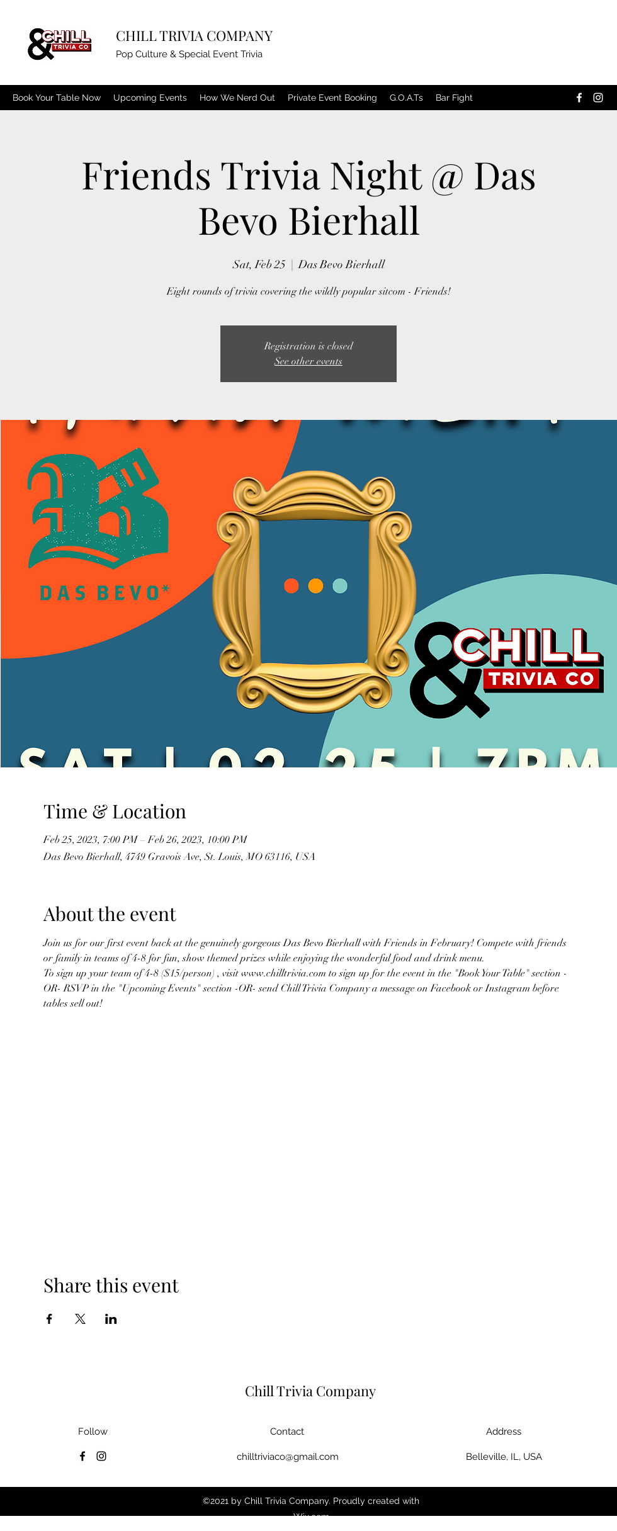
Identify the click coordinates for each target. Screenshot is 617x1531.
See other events (308, 361)
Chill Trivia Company (310, 1390)
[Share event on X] (80, 1319)
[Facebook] (579, 97)
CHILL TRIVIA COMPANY (194, 35)
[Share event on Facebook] (49, 1319)
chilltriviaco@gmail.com (288, 1456)
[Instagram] (598, 97)
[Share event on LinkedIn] (111, 1319)
